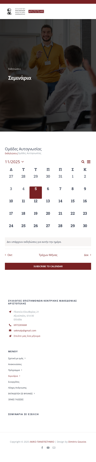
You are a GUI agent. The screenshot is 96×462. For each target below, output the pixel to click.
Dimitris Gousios (77, 441)
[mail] (54, 447)
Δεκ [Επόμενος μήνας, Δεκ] (86, 255)
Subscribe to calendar (48, 266)
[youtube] (48, 447)
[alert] (34, 241)
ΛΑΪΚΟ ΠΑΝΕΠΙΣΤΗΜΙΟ (42, 441)
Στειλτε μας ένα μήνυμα (27, 335)
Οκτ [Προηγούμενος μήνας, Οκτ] (9, 255)
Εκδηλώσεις (11, 153)
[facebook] (42, 447)
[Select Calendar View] (88, 161)
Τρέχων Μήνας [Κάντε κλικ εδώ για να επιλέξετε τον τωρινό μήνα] (48, 255)
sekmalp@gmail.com (25, 330)
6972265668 (20, 325)
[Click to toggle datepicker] (15, 162)
